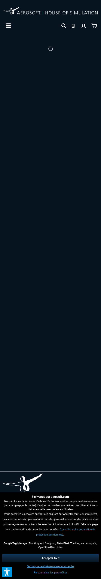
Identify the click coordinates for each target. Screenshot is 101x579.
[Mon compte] (84, 25)
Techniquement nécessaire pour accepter (50, 566)
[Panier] (94, 25)
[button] (7, 572)
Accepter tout (50, 558)
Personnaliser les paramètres (50, 572)
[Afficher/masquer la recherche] (63, 25)
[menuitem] (8, 25)
